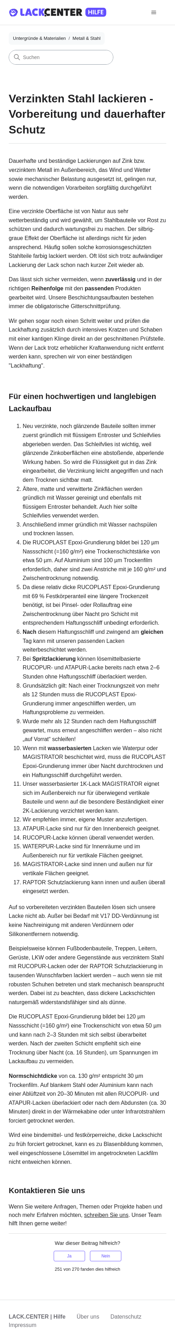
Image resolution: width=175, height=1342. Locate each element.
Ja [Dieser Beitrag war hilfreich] (69, 1256)
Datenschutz (126, 1317)
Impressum (22, 1325)
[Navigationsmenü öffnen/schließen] (154, 12)
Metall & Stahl (86, 38)
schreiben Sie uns (106, 1215)
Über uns (88, 1317)
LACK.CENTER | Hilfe (37, 1317)
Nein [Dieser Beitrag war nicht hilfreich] (105, 1256)
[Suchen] (61, 57)
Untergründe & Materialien (39, 38)
